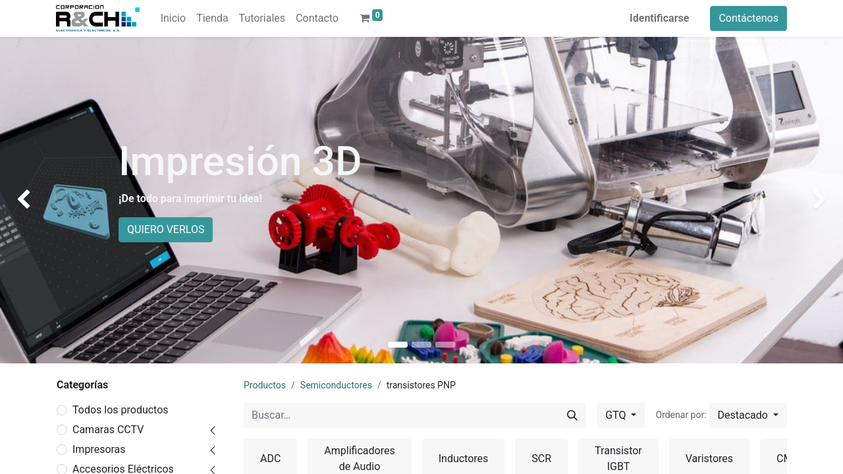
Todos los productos (120, 410)
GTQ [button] (616, 415)
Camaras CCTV (108, 429)
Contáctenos (748, 18)
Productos (265, 385)
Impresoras (99, 449)
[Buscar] (572, 415)
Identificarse (659, 18)
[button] (748, 415)
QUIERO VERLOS (165, 229)
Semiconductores (336, 385)
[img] (33, 200)
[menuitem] (173, 18)
